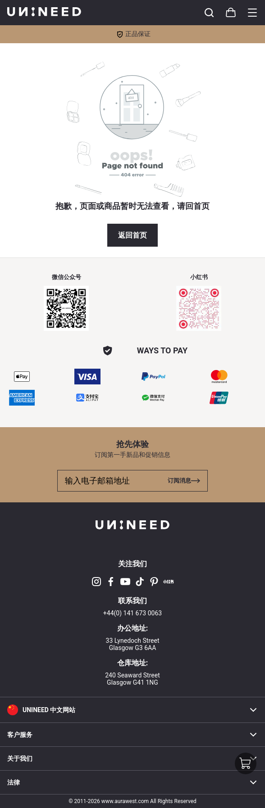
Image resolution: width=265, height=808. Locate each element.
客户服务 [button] (132, 734)
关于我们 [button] (132, 758)
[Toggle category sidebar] (252, 12)
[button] (132, 709)
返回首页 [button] (132, 235)
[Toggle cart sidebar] (209, 12)
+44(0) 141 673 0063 (132, 613)
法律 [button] (132, 782)
